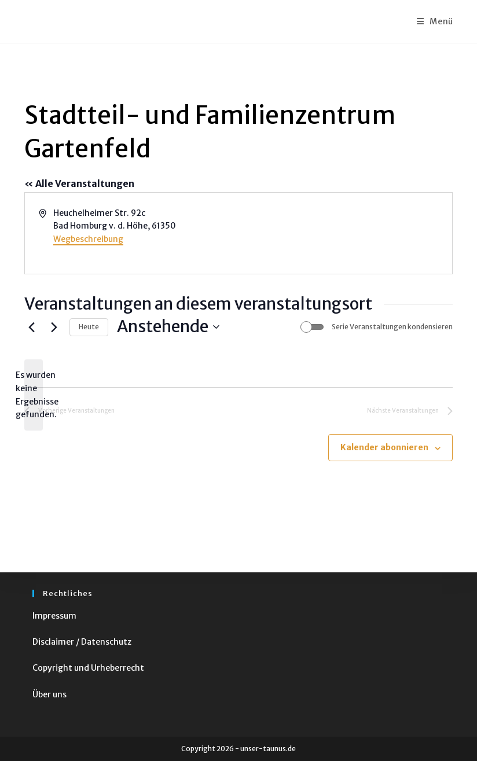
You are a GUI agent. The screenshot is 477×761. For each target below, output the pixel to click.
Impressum (54, 616)
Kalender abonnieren (384, 447)
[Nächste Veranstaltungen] (54, 327)
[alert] (33, 395)
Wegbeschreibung (88, 239)
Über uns (49, 694)
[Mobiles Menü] (435, 21)
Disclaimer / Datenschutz (81, 642)
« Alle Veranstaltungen (79, 183)
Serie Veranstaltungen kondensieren (392, 326)
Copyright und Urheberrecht (88, 668)
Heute (89, 326)
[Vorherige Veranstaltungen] (31, 327)
